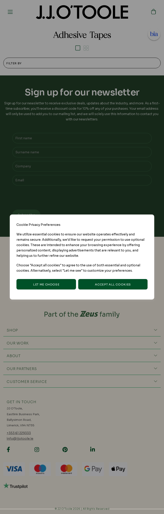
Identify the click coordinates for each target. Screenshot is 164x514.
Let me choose (46, 284)
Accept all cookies (113, 284)
